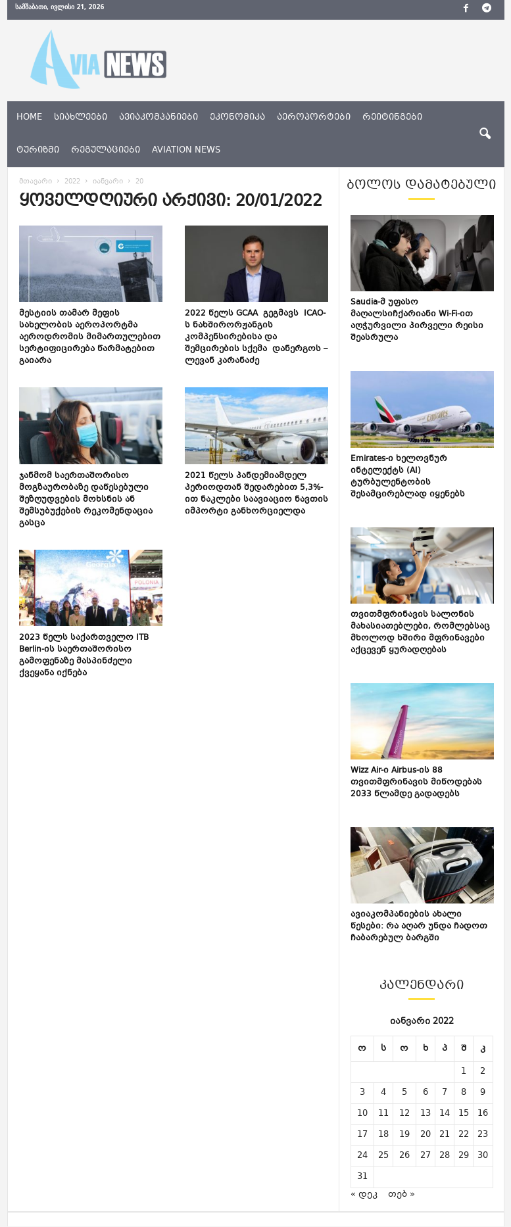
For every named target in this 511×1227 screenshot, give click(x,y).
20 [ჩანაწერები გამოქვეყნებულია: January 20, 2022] (425, 1135)
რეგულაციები (105, 150)
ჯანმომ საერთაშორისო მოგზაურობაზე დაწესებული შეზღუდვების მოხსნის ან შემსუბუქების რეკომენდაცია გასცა (86, 499)
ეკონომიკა (237, 117)
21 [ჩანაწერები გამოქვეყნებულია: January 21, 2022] (444, 1135)
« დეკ (364, 1194)
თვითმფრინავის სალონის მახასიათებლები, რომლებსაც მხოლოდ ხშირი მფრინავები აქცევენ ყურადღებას (420, 632)
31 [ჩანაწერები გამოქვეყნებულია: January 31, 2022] (362, 1177)
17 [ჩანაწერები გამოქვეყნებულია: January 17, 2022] (362, 1135)
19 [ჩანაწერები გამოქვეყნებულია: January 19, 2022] (404, 1135)
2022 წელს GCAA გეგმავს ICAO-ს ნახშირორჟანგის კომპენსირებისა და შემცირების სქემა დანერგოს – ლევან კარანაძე (256, 337)
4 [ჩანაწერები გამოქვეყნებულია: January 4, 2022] (383, 1092)
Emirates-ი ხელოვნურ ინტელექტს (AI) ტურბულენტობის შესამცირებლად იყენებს (408, 476)
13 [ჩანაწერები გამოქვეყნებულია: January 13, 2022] (425, 1113)
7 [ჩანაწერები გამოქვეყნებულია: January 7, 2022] (444, 1092)
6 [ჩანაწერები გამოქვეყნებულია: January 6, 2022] (425, 1092)
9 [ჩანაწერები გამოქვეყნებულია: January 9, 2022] (482, 1092)
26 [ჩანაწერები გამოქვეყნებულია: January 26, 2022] (404, 1156)
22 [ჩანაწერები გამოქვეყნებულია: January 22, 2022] (463, 1135)
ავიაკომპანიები (158, 117)
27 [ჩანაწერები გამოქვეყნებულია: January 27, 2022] (425, 1156)
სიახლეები (80, 117)
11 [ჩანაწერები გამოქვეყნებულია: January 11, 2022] (383, 1113)
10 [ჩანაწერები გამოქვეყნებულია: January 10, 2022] (362, 1113)
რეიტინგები (392, 117)
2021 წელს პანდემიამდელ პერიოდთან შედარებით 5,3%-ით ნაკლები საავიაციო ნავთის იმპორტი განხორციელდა (256, 493)
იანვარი (108, 182)
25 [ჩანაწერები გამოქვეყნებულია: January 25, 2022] (383, 1156)
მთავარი (35, 182)
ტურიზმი (37, 150)
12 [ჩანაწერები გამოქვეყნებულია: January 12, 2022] (404, 1113)
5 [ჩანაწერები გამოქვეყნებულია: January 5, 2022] (404, 1092)
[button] (484, 134)
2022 (72, 182)
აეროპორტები (314, 117)
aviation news (186, 150)
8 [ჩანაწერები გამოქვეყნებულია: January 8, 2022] (463, 1092)
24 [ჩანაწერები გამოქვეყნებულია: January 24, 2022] (362, 1156)
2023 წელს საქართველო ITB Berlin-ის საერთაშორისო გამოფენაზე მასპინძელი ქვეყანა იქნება (84, 655)
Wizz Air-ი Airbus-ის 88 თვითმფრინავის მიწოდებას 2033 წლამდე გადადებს (416, 782)
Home (29, 117)
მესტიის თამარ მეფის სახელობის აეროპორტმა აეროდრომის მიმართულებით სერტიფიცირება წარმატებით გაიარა (89, 337)
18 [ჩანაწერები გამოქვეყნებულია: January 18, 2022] (383, 1135)
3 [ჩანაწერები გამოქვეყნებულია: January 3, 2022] (362, 1092)
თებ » (401, 1194)
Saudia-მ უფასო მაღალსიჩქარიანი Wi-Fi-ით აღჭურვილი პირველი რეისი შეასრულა (417, 320)
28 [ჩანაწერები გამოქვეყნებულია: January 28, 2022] (444, 1156)
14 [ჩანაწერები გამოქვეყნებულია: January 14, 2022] (444, 1113)
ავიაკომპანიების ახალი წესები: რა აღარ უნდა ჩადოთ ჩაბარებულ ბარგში (419, 926)
